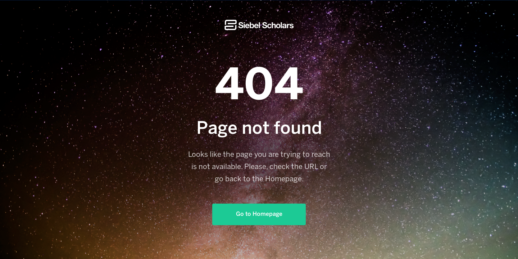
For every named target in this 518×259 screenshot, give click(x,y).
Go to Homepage (259, 214)
